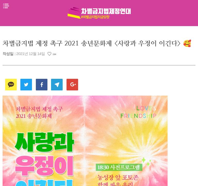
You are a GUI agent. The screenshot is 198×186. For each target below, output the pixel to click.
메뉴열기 (6, 6)
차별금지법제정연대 (99, 13)
